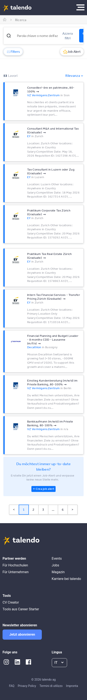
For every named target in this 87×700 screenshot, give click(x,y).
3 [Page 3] (43, 509)
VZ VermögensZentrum (43, 95)
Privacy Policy (27, 686)
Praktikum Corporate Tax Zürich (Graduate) (48, 212)
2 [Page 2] (33, 509)
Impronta (72, 686)
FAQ (11, 686)
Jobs (55, 565)
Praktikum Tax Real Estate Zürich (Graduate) (49, 256)
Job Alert (72, 51)
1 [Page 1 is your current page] (24, 509)
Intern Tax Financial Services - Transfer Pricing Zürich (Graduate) (53, 297)
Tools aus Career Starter (21, 609)
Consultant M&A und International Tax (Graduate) (53, 130)
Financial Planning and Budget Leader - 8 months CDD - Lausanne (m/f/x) (52, 339)
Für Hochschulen (15, 565)
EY (29, 136)
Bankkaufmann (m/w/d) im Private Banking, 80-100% (50, 423)
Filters (13, 51)
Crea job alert (45, 489)
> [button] (72, 509)
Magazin (58, 572)
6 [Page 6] (63, 509)
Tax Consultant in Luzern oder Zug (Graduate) (50, 171)
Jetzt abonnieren (22, 634)
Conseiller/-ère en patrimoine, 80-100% (50, 89)
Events (57, 558)
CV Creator (11, 602)
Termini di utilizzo (51, 686)
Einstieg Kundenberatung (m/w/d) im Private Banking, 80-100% (52, 382)
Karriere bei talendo (66, 579)
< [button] (14, 509)
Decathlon (34, 347)
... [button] (53, 509)
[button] (8, 35)
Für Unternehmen (16, 572)
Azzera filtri (67, 35)
